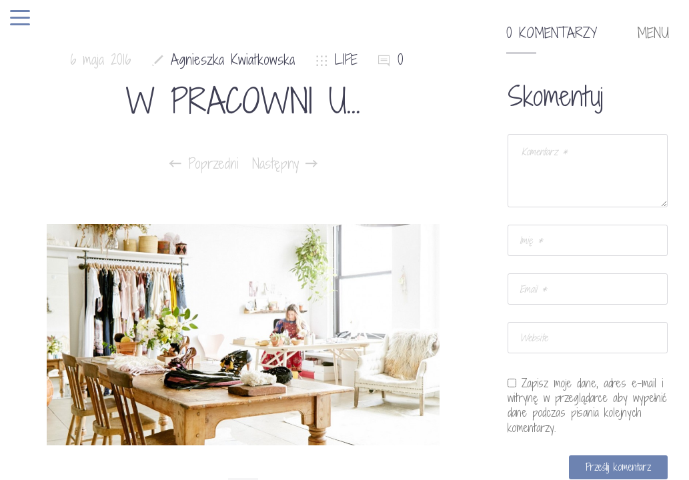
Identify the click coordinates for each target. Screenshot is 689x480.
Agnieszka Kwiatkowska (233, 59)
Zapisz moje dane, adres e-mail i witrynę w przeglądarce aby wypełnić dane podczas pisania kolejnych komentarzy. (587, 405)
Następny (284, 164)
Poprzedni (204, 164)
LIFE (346, 59)
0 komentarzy (551, 33)
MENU (653, 33)
